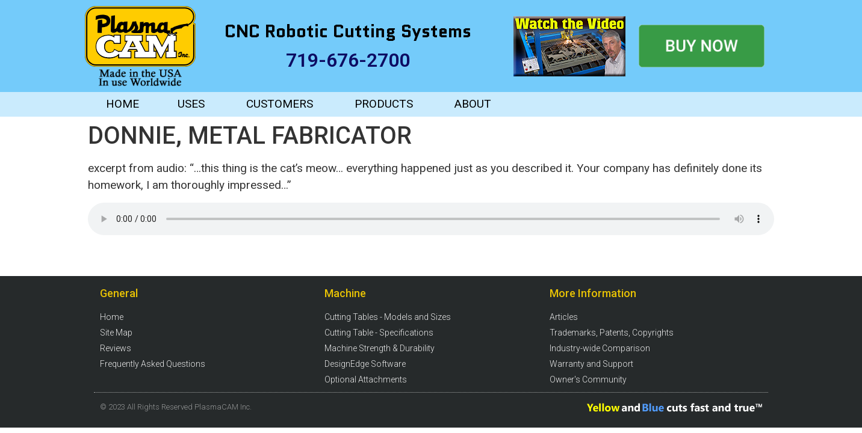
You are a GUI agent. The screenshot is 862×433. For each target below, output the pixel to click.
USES (191, 104)
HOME (122, 104)
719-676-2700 (348, 60)
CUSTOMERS (279, 104)
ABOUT (472, 104)
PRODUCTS (384, 104)
